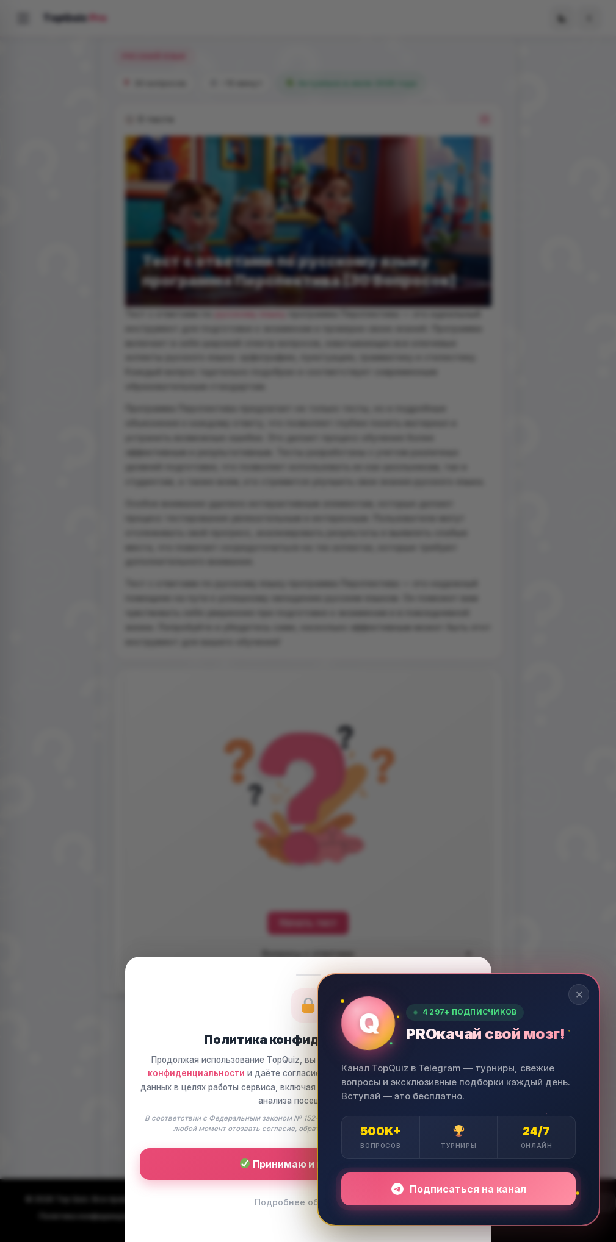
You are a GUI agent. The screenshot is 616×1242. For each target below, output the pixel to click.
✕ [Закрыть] (579, 994)
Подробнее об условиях (308, 1202)
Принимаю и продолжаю (308, 1164)
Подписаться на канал (458, 1189)
